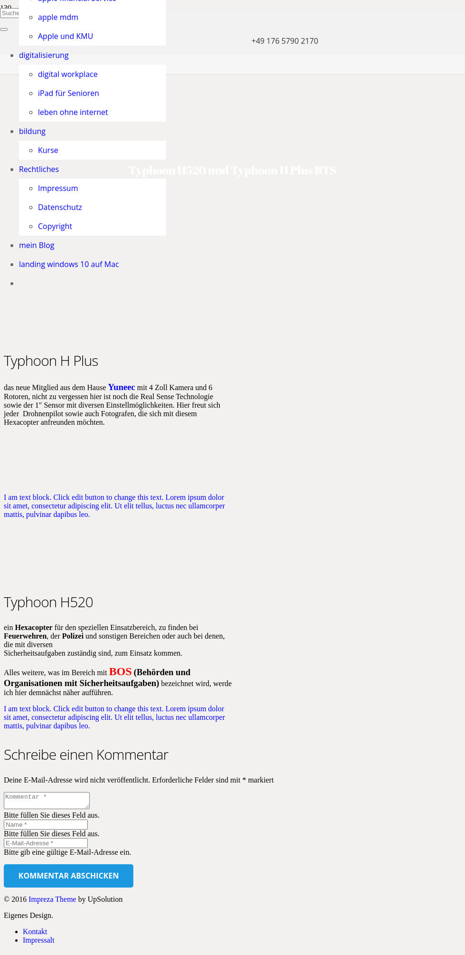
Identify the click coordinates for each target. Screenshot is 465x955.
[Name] (46, 827)
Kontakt (35, 934)
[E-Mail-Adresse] (46, 846)
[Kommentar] (51, 802)
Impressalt (39, 943)
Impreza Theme (52, 902)
